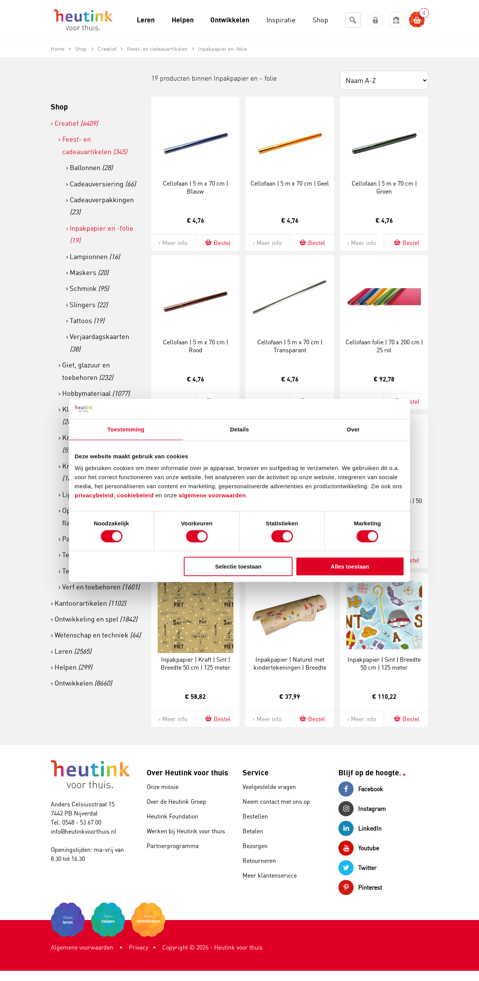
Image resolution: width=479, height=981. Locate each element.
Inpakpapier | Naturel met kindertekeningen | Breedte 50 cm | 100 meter (290, 667)
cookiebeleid (136, 495)
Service (256, 772)
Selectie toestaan (238, 566)
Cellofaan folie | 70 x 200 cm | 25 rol (384, 346)
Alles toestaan (350, 566)
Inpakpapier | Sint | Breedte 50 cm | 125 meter (384, 663)
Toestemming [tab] (125, 429)
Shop (59, 106)
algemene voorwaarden (212, 495)
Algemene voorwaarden (82, 947)
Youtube (358, 848)
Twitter (357, 867)
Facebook (360, 789)
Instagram (362, 808)
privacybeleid (94, 495)
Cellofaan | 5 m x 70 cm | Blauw (195, 187)
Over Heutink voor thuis (187, 772)
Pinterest (360, 887)
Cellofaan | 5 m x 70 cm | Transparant (289, 346)
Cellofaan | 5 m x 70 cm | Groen (384, 187)
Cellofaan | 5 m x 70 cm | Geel (289, 183)
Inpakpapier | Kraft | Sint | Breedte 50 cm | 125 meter (195, 663)
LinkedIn (360, 828)
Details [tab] (239, 429)
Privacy (138, 947)
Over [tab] (353, 429)
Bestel (217, 242)
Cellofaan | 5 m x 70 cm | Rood (195, 346)
